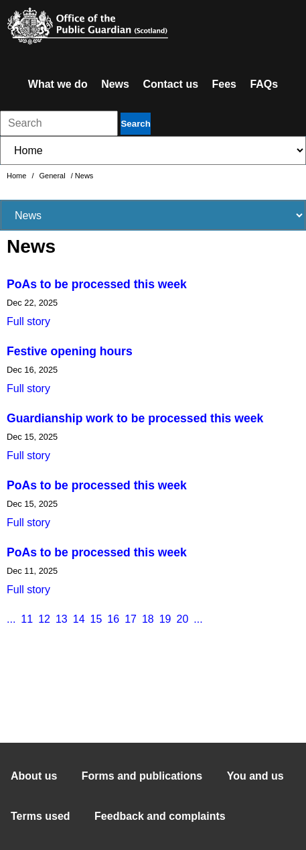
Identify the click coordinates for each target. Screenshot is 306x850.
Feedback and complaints (160, 816)
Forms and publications (142, 776)
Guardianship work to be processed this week (135, 418)
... (11, 619)
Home (17, 176)
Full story (28, 321)
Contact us (170, 84)
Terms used (40, 816)
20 (183, 619)
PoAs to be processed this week (97, 284)
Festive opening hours (70, 351)
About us (34, 776)
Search (135, 124)
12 (44, 619)
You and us (255, 776)
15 (96, 619)
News (115, 84)
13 (62, 619)
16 (113, 619)
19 (165, 619)
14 (79, 619)
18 (148, 619)
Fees (224, 84)
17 (131, 619)
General (54, 176)
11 (27, 619)
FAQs (264, 84)
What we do (58, 84)
